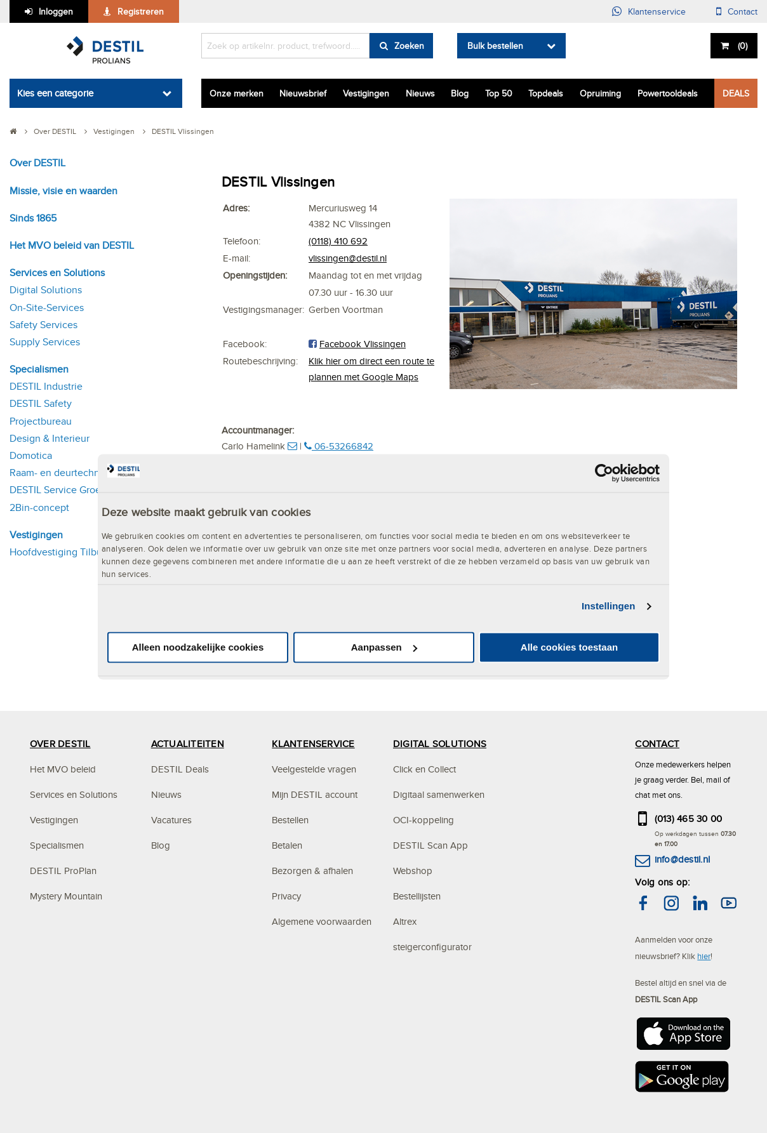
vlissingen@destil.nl (348, 258)
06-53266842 (338, 446)
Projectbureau (41, 421)
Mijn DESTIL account (314, 794)
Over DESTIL (37, 163)
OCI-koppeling (423, 819)
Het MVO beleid (63, 769)
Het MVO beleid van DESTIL (72, 245)
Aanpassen (384, 647)
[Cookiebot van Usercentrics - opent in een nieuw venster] (604, 472)
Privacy (286, 896)
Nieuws (420, 93)
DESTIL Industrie (46, 386)
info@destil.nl (682, 859)
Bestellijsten (417, 896)
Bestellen (290, 819)
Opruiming (600, 93)
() (741, 45)
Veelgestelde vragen (314, 769)
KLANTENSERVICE (313, 743)
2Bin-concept (39, 507)
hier (703, 956)
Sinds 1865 (33, 218)
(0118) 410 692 (338, 241)
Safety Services (43, 324)
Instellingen (609, 606)
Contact (742, 11)
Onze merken (236, 93)
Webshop (412, 870)
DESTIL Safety (41, 403)
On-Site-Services (47, 307)
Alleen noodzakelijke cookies (198, 647)
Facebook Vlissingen (362, 343)
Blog (460, 93)
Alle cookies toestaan (569, 647)
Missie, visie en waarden (63, 190)
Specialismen (39, 369)
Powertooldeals (667, 93)
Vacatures (171, 819)
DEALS (736, 93)
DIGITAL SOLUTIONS (439, 743)
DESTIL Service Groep (58, 489)
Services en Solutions (57, 272)
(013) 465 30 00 (689, 818)
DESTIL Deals (180, 769)
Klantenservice (657, 11)
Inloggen (56, 11)
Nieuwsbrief (302, 93)
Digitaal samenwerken (438, 794)
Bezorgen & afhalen (312, 870)
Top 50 (498, 93)
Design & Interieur (50, 438)
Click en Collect (424, 769)
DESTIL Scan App (430, 845)
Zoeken (409, 45)
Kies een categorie (55, 93)
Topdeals (545, 93)
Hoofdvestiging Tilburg (60, 552)
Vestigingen (366, 93)
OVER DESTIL (60, 743)
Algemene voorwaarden (321, 921)
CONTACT (657, 743)
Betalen (287, 845)
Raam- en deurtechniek (61, 472)
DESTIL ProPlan (63, 870)
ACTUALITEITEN (187, 743)
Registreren (140, 11)
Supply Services (45, 342)
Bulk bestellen (495, 45)
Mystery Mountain (66, 896)
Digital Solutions (46, 289)
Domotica (31, 455)
